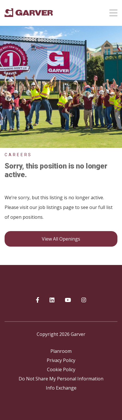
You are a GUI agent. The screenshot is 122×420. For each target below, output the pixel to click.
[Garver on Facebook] (37, 300)
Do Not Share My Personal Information (61, 379)
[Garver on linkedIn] (52, 300)
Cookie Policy (61, 369)
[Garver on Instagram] (84, 300)
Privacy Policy (61, 360)
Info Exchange (61, 388)
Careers (18, 154)
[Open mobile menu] (113, 11)
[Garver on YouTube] (68, 300)
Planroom (61, 351)
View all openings (61, 239)
